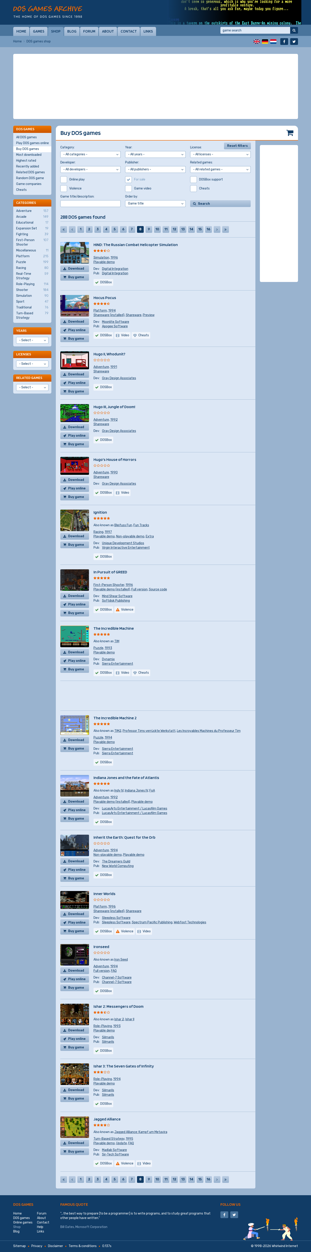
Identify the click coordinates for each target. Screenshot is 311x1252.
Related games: (201, 162)
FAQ (114, 971)
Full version (139, 589)
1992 (114, 420)
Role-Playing (103, 1026)
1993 (108, 648)
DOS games (23, 1204)
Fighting (32, 234)
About (108, 31)
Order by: (131, 196)
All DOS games (26, 137)
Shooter (32, 290)
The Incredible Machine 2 (115, 717)
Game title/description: (77, 196)
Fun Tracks (141, 525)
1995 (129, 1139)
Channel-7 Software (117, 977)
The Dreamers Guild (116, 861)
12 (174, 229)
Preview (148, 315)
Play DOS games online (32, 143)
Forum (89, 31)
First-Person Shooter (109, 585)
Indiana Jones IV (136, 790)
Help (40, 1227)
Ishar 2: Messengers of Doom (119, 1006)
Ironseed (101, 946)
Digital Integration (115, 269)
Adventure (101, 367)
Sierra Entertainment (117, 664)
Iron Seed (121, 960)
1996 (114, 258)
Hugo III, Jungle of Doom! (114, 406)
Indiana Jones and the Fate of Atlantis (126, 777)
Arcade (32, 217)
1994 (112, 310)
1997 (108, 532)
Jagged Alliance (107, 1119)
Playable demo (104, 262)
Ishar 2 (119, 1019)
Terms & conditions (83, 1246)
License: (196, 147)
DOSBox (106, 282)
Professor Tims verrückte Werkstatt (149, 731)
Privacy (36, 1246)
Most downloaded (28, 155)
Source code (158, 589)
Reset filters (237, 146)
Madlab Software (114, 1150)
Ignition (100, 512)
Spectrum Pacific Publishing (152, 922)
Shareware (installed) (109, 315)
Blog (71, 31)
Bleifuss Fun (123, 525)
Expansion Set (32, 228)
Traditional (32, 307)
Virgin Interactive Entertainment (126, 548)
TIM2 (117, 731)
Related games (29, 378)
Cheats (21, 190)
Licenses (23, 354)
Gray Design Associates (119, 378)
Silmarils (108, 1037)
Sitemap (19, 1246)
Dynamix (108, 659)
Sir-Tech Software (115, 1154)
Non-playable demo (130, 536)
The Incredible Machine (114, 628)
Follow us (230, 1204)
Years (21, 330)
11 (165, 229)
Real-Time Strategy (32, 276)
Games (38, 31)
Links (148, 31)
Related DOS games (30, 172)
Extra (150, 536)
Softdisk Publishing (116, 601)
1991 (113, 367)
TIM (116, 641)
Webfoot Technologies (190, 922)
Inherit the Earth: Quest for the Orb (124, 837)
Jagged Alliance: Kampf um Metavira (140, 1132)
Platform (100, 310)
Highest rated (26, 161)
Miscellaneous (32, 250)
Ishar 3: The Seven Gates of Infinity (124, 1066)
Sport (32, 301)
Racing (98, 532)
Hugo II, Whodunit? (109, 354)
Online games (23, 1222)
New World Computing (118, 866)
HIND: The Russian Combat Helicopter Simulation (136, 244)
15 (200, 229)
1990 (114, 472)
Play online (77, 330)
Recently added (27, 166)
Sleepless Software (116, 918)
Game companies (28, 184)
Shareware (133, 315)
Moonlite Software (115, 322)
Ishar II (129, 1019)
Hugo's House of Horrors (115, 459)
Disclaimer (55, 1246)
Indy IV (119, 790)
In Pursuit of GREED (110, 572)
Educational (32, 222)
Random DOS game (30, 178)
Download (76, 269)
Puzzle (98, 648)
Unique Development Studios (123, 543)
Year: (128, 147)
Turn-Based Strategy (109, 1139)
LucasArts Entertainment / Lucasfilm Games (134, 808)
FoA (152, 790)
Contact (129, 31)
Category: (67, 147)
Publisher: (132, 162)
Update (121, 1143)
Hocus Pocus (105, 297)
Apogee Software (115, 326)
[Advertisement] (155, 86)
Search (204, 204)
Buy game (76, 277)
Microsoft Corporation (91, 1227)
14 (191, 229)
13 (183, 229)
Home (21, 31)
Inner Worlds (104, 893)
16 (208, 229)
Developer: (68, 162)
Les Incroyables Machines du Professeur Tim (209, 731)
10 (157, 229)
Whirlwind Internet (285, 1246)
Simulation (101, 258)
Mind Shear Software (117, 596)
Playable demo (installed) (112, 589)
